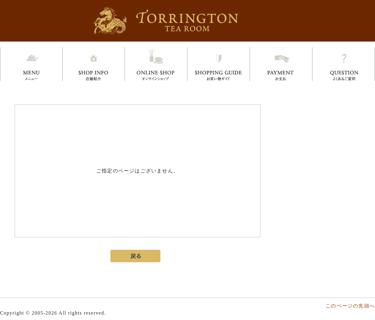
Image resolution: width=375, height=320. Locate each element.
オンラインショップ (156, 64)
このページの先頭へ (350, 306)
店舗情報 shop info (93, 64)
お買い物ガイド (219, 64)
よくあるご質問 (343, 64)
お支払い (281, 64)
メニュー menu (31, 64)
